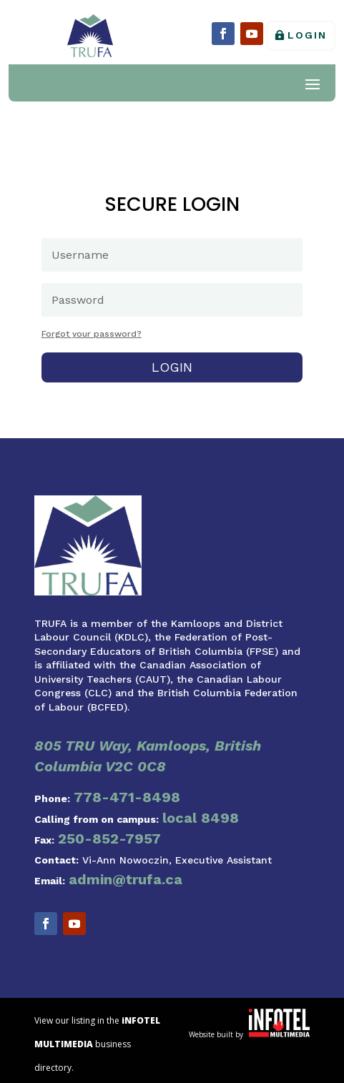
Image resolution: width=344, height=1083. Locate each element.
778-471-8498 (127, 797)
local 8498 (200, 817)
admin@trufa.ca (125, 879)
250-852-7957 (109, 838)
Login (307, 35)
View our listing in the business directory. (97, 1044)
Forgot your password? (91, 334)
